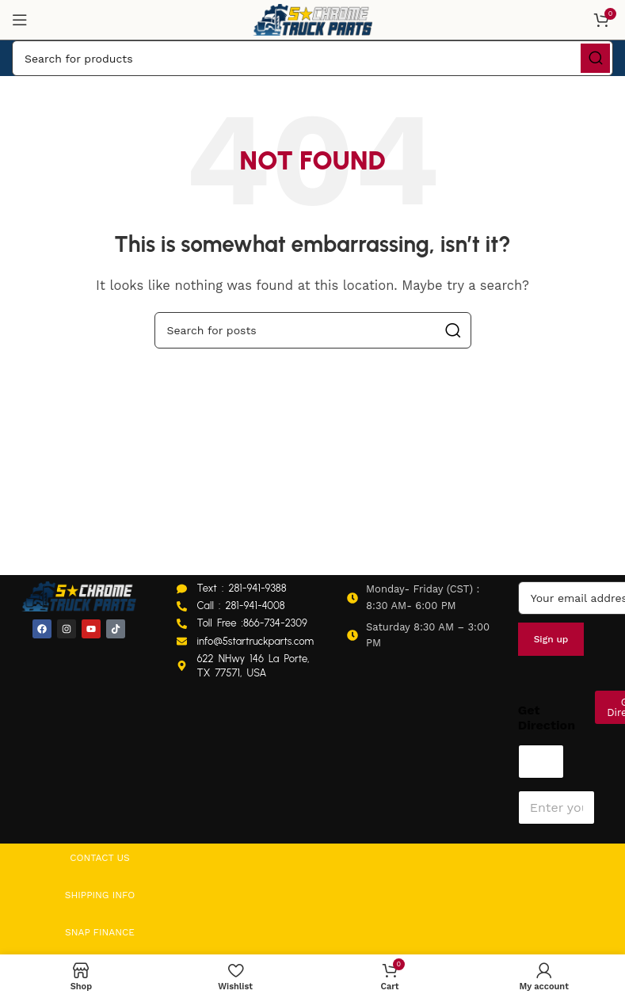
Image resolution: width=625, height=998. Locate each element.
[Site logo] (313, 19)
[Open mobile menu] (20, 20)
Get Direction (546, 718)
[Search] (312, 58)
